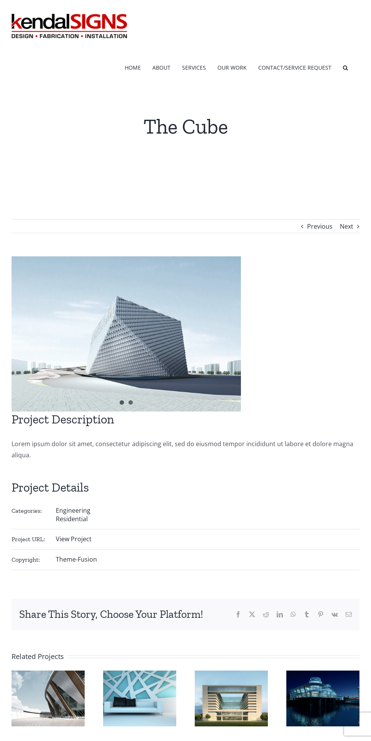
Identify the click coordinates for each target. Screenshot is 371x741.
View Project (74, 539)
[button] (345, 66)
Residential (72, 519)
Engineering (73, 510)
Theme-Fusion (76, 559)
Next (346, 226)
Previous (320, 226)
